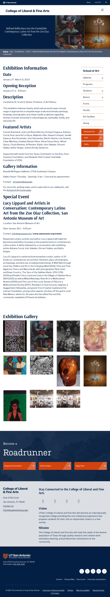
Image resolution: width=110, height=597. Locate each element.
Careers (59, 579)
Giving (86, 123)
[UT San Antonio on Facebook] (81, 571)
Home (5, 52)
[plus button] (92, 78)
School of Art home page (19, 190)
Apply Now (90, 466)
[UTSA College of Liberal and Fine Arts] (27, 10)
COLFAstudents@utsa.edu (15, 510)
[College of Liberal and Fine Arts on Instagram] (78, 501)
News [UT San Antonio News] (88, 2)
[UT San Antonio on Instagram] (104, 571)
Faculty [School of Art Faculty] (86, 110)
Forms (86, 103)
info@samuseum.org (22, 233)
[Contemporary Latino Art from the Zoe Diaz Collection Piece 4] (95, 336)
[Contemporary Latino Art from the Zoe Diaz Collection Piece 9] (15, 405)
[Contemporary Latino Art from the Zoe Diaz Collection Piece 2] (41, 336)
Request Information (19, 466)
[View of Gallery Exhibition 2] (68, 398)
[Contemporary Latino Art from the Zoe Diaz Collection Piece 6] (41, 365)
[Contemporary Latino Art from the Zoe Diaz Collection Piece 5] (15, 365)
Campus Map (69, 579)
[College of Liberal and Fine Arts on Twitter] (55, 501)
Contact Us (8, 506)
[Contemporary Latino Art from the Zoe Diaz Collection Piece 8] (95, 370)
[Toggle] (102, 10)
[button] (106, 2)
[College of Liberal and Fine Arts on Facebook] (43, 501)
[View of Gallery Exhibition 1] (41, 398)
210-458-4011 (19, 564)
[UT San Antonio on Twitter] (87, 571)
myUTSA (98, 2)
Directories (81, 579)
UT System (55, 593)
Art (11, 52)
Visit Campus (55, 466)
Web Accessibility (83, 590)
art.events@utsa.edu (22, 182)
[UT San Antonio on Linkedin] (98, 571)
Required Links (98, 590)
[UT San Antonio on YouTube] (93, 571)
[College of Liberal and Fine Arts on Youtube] (66, 501)
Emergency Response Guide (54, 590)
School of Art (91, 70)
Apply (93, 144)
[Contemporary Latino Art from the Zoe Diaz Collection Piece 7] (68, 370)
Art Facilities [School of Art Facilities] (89, 116)
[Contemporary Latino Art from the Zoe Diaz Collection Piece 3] (68, 336)
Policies (70, 590)
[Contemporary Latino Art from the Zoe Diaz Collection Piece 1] (15, 336)
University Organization (96, 579)
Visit (93, 138)
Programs (88, 84)
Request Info (93, 131)
